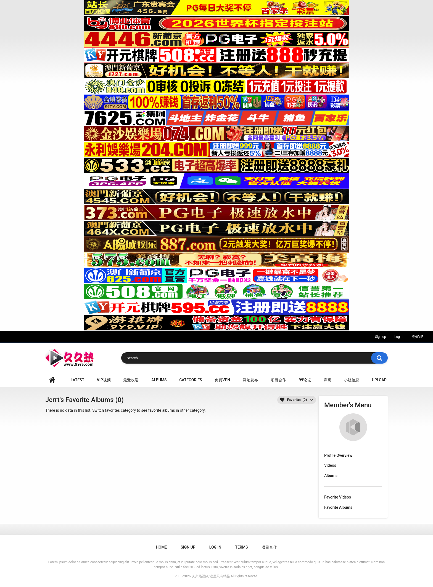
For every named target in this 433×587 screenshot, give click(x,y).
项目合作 (278, 380)
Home (52, 380)
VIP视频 (104, 380)
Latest (78, 380)
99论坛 (305, 380)
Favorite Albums (338, 507)
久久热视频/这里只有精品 (211, 576)
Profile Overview (338, 455)
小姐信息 (351, 380)
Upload (379, 380)
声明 (327, 380)
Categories (190, 380)
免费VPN (222, 380)
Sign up (380, 337)
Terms (241, 547)
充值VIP (417, 337)
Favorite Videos (337, 497)
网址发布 (250, 380)
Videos (330, 465)
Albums (159, 380)
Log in (398, 337)
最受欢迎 (131, 380)
